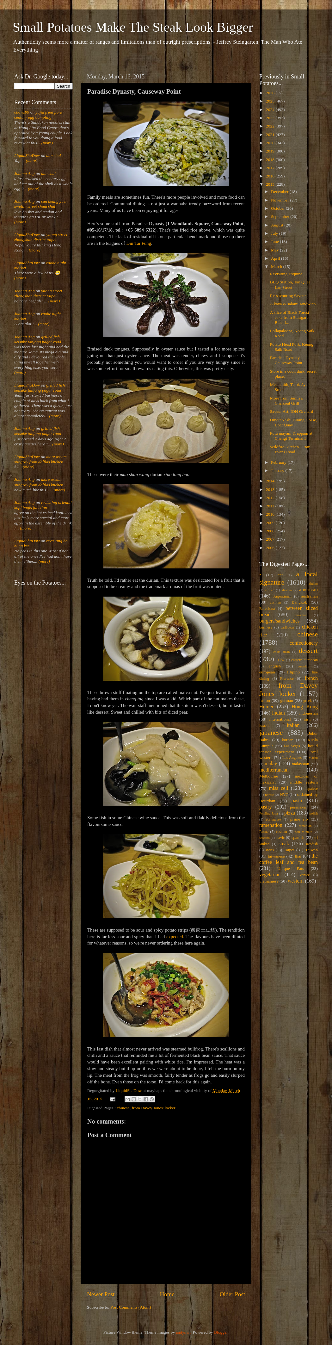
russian (281, 831)
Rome (263, 831)
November (280, 200)
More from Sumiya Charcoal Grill (286, 401)
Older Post (232, 1294)
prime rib (299, 819)
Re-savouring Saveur (288, 295)
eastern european (304, 660)
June (275, 241)
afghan (313, 583)
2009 (270, 522)
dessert (308, 650)
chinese (123, 1108)
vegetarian (269, 874)
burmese (265, 627)
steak (284, 843)
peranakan (298, 807)
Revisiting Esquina (286, 273)
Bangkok (299, 602)
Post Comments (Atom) (130, 1307)
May (275, 250)
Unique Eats (290, 868)
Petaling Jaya (268, 813)
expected (174, 936)
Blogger (221, 1332)
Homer (266, 707)
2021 (270, 134)
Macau (313, 757)
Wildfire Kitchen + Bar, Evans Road (290, 449)
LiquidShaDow (27, 155)
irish (307, 719)
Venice (304, 875)
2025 (270, 101)
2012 (270, 497)
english (274, 666)
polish (314, 813)
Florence (286, 678)
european (267, 672)
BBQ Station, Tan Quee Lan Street (290, 284)
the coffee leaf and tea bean (288, 859)
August (277, 225)
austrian (275, 602)
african (269, 590)
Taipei (289, 849)
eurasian (303, 666)
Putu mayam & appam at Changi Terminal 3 (291, 436)
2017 (270, 167)
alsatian (286, 590)
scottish (264, 838)
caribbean (287, 627)
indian (278, 713)
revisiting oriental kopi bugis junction (43, 505)
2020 (270, 142)
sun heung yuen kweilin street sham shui (41, 204)
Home (167, 1294)
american (308, 589)
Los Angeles (292, 757)
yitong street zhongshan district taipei (40, 237)
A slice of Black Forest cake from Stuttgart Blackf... (289, 317)
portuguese (273, 819)
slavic (280, 837)
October (278, 208)
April (276, 258)
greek (307, 700)
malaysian (300, 763)
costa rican (281, 652)
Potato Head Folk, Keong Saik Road (291, 347)
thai (298, 856)
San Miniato (303, 832)
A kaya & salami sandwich (293, 303)
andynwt (183, 1332)
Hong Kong (305, 707)
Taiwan (311, 849)
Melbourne (268, 776)
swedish (311, 844)
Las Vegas (292, 746)
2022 (270, 126)
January (278, 470)
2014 (270, 481)
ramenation (270, 825)
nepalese (311, 788)
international (280, 719)
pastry (265, 807)
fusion (264, 700)
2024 (270, 109)
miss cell (278, 788)
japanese (271, 732)
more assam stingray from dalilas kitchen (40, 459)
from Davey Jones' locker (153, 1108)
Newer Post (101, 1294)
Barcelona (267, 608)
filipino (293, 672)
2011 (270, 506)
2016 (270, 176)
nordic (269, 794)
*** (280, 575)
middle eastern (304, 782)
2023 (270, 117)
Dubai (280, 660)
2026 (270, 92)
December (280, 191)
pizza (289, 813)
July (275, 233)
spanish (298, 837)
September (280, 216)
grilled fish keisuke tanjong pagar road (37, 339)
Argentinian (282, 596)
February (279, 462)
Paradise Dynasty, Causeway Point (286, 360)
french (311, 678)
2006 (270, 547)
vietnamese (269, 881)
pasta (297, 800)
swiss (270, 850)
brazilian (301, 615)
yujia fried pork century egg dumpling (38, 115)
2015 (270, 184)
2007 (270, 539)
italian (293, 725)
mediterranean (274, 770)
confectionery (304, 643)
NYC (284, 794)
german (286, 700)
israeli (264, 725)
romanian (305, 825)
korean (287, 739)
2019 (270, 151)
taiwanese (276, 856)
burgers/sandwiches (279, 621)
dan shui (53, 155)
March (277, 266)
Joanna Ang (24, 173)
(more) (46, 142)
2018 (270, 159)
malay (271, 763)
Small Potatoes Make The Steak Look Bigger (133, 27)
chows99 (21, 112)
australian (309, 596)
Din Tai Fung (138, 243)
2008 (270, 531)
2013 (270, 489)
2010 (270, 514)
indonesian (308, 713)
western (296, 881)
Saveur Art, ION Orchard (291, 411)
